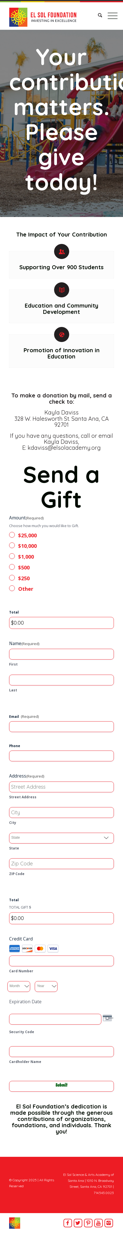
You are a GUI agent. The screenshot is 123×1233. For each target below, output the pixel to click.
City (12, 822)
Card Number (21, 971)
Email (24, 716)
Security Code (21, 1031)
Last (13, 690)
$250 (24, 578)
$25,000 (27, 535)
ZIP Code (16, 873)
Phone (14, 745)
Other (25, 588)
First (13, 664)
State (14, 848)
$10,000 (27, 545)
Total (14, 612)
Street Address (22, 797)
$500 (24, 567)
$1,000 (26, 556)
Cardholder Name (25, 1061)
